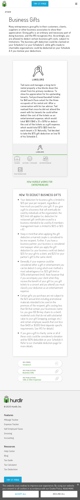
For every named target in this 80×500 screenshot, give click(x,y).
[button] (76, 4)
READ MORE (68, 488)
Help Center (9, 451)
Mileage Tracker (11, 420)
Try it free (40, 3)
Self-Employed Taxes (13, 429)
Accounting (9, 438)
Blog (6, 455)
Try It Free (12, 480)
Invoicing (8, 433)
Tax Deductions (11, 469)
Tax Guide (8, 460)
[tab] (40, 149)
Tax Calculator (10, 465)
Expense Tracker (11, 424)
